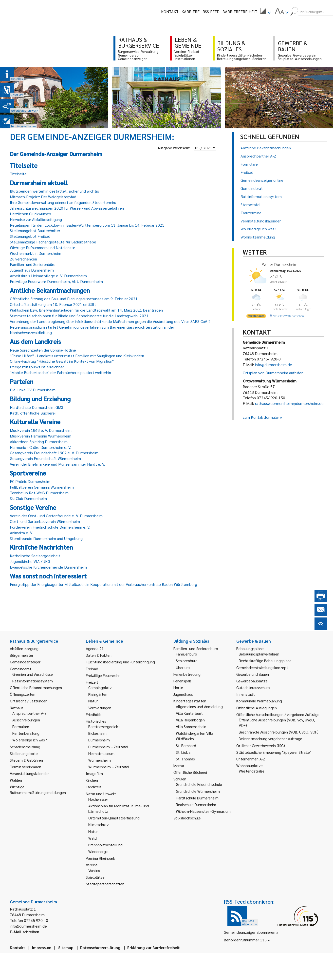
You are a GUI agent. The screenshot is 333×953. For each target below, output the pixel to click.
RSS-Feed (211, 11)
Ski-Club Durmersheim (28, 498)
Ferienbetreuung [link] (187, 674)
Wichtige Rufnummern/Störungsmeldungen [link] (38, 789)
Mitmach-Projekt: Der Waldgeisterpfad (43, 196)
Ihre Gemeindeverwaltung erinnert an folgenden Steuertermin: (63, 202)
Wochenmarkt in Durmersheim (35, 253)
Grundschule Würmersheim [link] (198, 791)
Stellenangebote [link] (24, 753)
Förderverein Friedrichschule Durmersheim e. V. (50, 527)
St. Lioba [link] (183, 752)
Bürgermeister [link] (21, 655)
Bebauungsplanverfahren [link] (259, 653)
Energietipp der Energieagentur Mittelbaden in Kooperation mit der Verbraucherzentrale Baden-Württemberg (103, 584)
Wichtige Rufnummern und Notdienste (42, 247)
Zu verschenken (23, 258)
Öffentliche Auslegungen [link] (256, 707)
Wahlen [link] (16, 780)
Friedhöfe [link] (93, 714)
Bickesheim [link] (97, 733)
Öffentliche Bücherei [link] (190, 772)
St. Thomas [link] (185, 758)
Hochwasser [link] (98, 799)
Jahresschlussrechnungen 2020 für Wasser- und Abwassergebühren (67, 208)
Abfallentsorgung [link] (24, 648)
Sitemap (65, 947)
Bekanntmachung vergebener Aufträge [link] (270, 738)
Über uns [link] (183, 667)
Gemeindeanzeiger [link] (25, 661)
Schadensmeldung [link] (25, 746)
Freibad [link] (92, 668)
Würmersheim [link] (99, 760)
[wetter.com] (256, 317)
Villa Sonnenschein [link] (191, 726)
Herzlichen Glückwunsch (30, 213)
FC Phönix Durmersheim (30, 481)
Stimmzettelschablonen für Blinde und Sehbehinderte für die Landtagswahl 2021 (79, 315)
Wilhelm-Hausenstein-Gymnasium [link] (203, 811)
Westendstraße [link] (251, 771)
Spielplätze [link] (95, 877)
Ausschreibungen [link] (26, 719)
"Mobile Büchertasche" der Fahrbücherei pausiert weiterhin (60, 372)
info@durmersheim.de (273, 364)
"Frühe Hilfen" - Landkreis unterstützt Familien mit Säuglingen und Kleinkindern (77, 355)
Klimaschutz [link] (98, 824)
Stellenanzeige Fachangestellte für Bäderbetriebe (53, 241)
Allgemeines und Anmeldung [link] (199, 706)
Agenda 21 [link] (95, 648)
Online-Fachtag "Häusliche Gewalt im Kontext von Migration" (62, 361)
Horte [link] (178, 687)
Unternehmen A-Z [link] (250, 758)
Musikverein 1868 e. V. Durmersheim (41, 430)
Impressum (41, 947)
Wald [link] (92, 838)
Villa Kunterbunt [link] (189, 713)
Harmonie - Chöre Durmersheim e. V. (40, 447)
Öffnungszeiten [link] (22, 694)
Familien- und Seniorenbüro (33, 264)
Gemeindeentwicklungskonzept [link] (262, 667)
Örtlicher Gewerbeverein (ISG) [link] (260, 745)
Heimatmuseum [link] (101, 753)
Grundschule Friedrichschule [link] (199, 784)
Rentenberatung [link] (25, 733)
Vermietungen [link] (99, 707)
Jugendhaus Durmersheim (32, 270)
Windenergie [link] (98, 851)
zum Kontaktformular (261, 417)
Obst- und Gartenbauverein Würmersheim (45, 521)
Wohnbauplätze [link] (249, 765)
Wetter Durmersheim (279, 264)
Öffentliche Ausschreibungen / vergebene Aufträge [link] (277, 714)
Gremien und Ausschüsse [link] (32, 674)
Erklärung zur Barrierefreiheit (153, 947)
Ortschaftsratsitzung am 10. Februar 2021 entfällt (53, 304)
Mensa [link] (178, 765)
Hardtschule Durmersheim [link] (197, 797)
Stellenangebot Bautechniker (35, 230)
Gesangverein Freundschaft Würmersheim (45, 458)
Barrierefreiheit (239, 11)
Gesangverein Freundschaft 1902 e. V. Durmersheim (54, 452)
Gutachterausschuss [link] (253, 687)
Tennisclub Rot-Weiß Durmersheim (39, 492)
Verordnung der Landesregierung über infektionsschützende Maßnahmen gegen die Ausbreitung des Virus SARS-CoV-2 (110, 321)
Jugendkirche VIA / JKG (30, 561)
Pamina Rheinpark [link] (100, 858)
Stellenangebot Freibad (30, 236)
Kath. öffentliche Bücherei (33, 413)
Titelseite (18, 173)
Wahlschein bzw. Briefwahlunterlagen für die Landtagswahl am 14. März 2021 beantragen (86, 310)
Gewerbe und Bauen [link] (252, 674)
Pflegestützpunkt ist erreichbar (37, 366)
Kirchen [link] (92, 780)
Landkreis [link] (93, 786)
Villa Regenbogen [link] (190, 719)
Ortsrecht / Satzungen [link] (28, 700)
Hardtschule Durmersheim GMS (36, 407)
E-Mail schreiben (24, 931)
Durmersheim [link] (99, 739)
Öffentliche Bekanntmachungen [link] (36, 687)
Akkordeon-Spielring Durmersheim (39, 441)
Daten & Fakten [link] (98, 655)
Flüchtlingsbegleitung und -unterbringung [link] (120, 661)
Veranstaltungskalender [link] (29, 773)
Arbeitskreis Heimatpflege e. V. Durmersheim (48, 275)
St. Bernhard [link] (186, 745)
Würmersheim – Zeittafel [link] (108, 766)
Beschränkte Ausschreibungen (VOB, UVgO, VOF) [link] (278, 732)
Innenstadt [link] (245, 694)
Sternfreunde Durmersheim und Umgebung (46, 538)
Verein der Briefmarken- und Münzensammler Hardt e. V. (57, 464)
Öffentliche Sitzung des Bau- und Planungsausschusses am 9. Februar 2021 (74, 298)
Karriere (191, 11)
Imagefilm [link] (94, 773)
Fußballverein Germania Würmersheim (42, 487)
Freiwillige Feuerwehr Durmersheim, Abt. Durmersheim (56, 281)
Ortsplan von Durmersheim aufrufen (273, 372)
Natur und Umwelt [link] (101, 793)
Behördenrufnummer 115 (245, 939)
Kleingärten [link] (97, 694)
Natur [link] (93, 700)
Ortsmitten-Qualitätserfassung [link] (114, 817)
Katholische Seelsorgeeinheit (35, 555)
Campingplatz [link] (100, 687)
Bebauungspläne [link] (250, 648)
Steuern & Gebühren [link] (26, 760)
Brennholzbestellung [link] (105, 844)
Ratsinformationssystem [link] (32, 680)
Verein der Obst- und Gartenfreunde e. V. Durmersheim (56, 515)
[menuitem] (265, 12)
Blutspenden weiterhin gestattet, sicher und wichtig (54, 191)
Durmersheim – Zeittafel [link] (108, 746)
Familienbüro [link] (186, 653)
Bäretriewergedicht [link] (104, 726)
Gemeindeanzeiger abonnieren (249, 932)
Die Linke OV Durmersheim (33, 389)
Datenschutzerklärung (100, 947)
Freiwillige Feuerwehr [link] (103, 675)
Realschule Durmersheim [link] (196, 804)
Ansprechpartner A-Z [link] (29, 713)
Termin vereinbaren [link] (25, 766)
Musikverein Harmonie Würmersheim (40, 435)
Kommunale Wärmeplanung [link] (259, 700)
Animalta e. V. (21, 532)
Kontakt (170, 11)
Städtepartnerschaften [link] (105, 883)
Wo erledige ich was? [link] (29, 739)
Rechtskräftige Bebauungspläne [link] (265, 660)
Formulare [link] (20, 726)
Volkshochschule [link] (187, 817)
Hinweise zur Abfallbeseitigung (36, 219)
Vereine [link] (94, 870)
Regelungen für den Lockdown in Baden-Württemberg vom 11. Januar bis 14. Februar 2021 (87, 225)
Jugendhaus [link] (183, 694)
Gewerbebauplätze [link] (252, 680)
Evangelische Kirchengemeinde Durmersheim (48, 567)
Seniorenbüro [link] (187, 660)
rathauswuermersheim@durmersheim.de (289, 403)
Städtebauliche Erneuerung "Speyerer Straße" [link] (273, 752)
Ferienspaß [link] (182, 680)
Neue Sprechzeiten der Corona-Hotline (43, 350)
